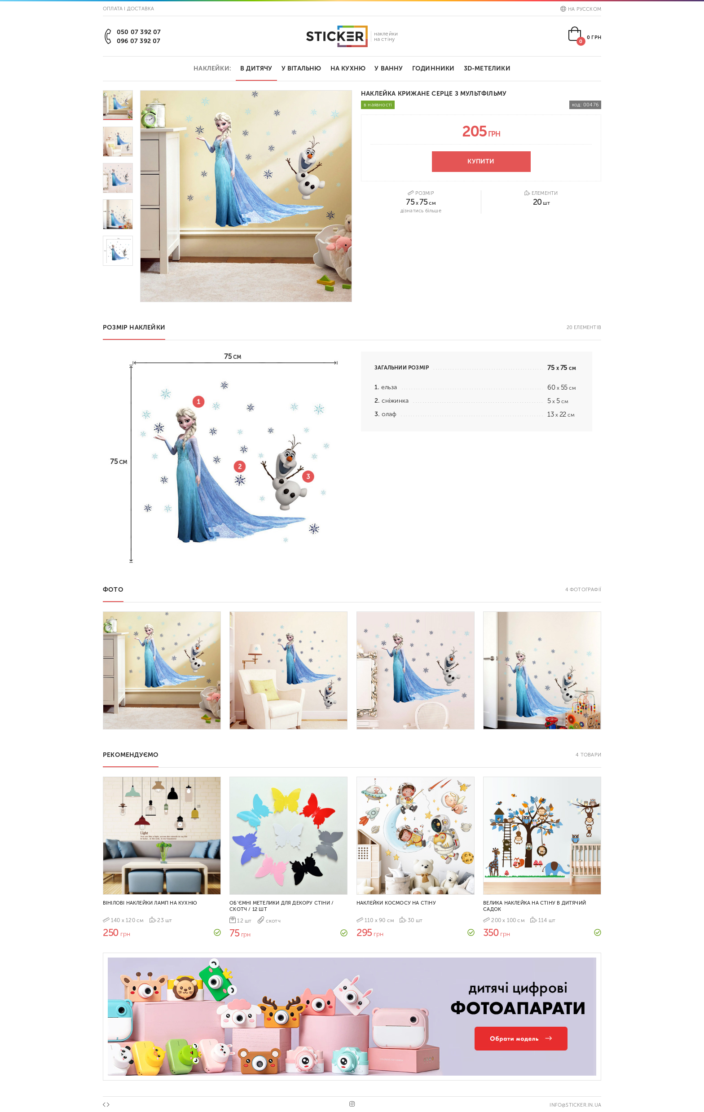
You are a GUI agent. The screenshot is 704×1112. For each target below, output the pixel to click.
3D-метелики (487, 68)
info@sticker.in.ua (575, 1105)
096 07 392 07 (139, 41)
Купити (480, 161)
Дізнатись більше (420, 211)
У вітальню (301, 68)
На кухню (348, 68)
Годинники (433, 68)
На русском (580, 9)
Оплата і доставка (128, 9)
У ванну (388, 68)
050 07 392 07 (139, 32)
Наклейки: (212, 68)
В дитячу (256, 68)
